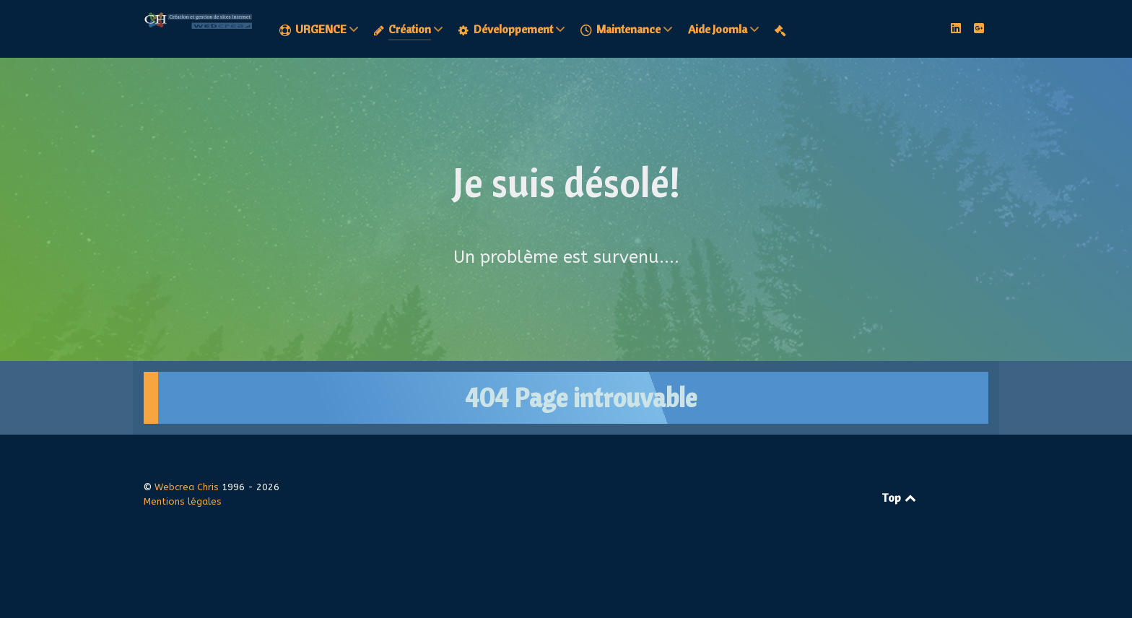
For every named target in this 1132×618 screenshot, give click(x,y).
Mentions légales (183, 501)
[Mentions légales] (783, 29)
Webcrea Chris (188, 487)
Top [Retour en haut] (899, 497)
